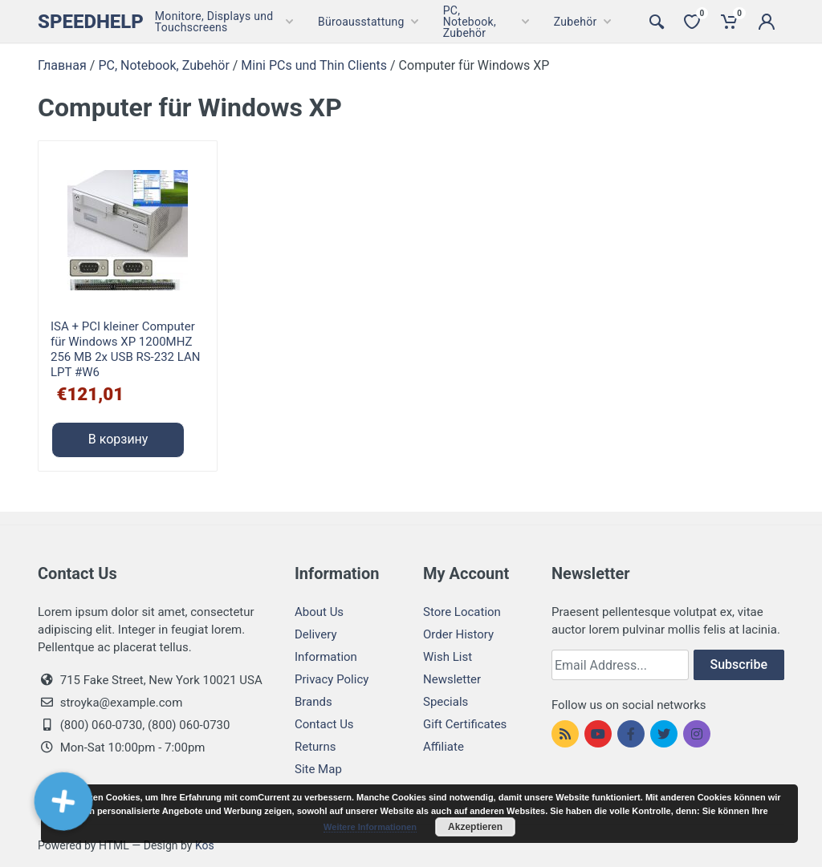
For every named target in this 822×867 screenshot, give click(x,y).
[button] (64, 801)
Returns (315, 746)
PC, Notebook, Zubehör (163, 65)
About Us (319, 612)
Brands (313, 702)
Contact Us (324, 724)
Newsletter (452, 679)
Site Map (318, 769)
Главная (62, 65)
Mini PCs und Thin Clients (314, 65)
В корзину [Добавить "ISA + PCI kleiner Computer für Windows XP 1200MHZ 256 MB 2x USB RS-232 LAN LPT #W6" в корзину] (118, 439)
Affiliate (443, 746)
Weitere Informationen (370, 827)
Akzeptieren (475, 827)
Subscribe (738, 664)
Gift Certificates (465, 724)
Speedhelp (91, 21)
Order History (458, 634)
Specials (445, 702)
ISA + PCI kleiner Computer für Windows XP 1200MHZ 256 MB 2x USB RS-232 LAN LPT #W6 (125, 349)
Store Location (462, 612)
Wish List (447, 657)
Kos (204, 845)
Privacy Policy (331, 679)
